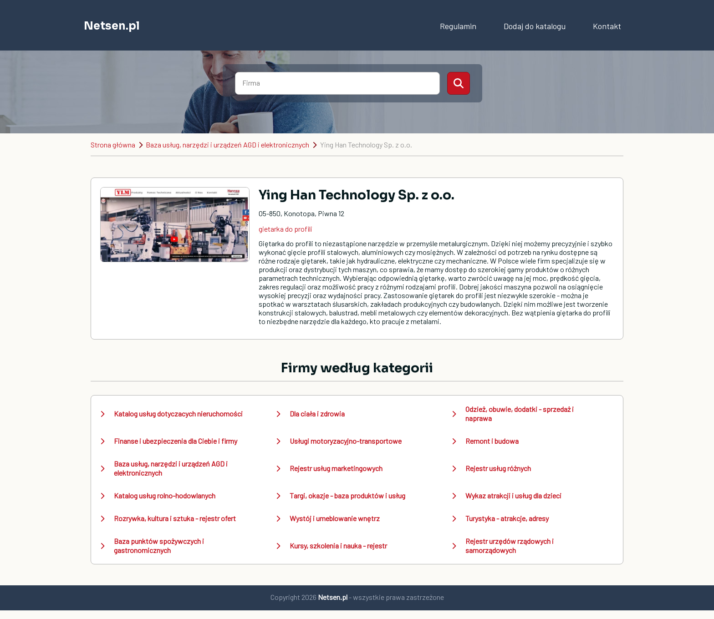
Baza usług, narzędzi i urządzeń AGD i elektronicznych (227, 144)
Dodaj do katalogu (535, 26)
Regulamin (458, 26)
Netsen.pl (112, 25)
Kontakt (607, 26)
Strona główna (113, 144)
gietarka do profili (285, 228)
